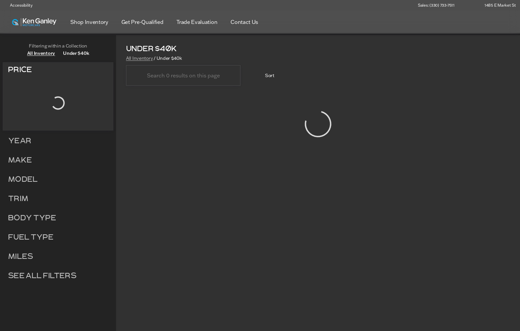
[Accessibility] (18, 5)
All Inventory (139, 59)
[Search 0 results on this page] (183, 76)
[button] (469, 5)
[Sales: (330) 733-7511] (436, 5)
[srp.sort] (266, 76)
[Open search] (504, 22)
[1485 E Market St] (497, 5)
